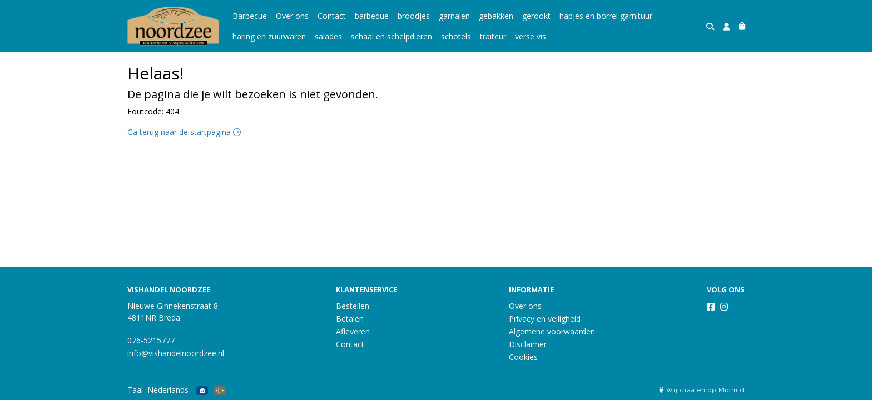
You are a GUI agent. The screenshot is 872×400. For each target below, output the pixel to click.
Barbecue (249, 16)
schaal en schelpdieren (391, 36)
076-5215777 (151, 340)
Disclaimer (528, 344)
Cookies (523, 357)
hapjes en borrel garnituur (605, 16)
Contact (332, 16)
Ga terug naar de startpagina (184, 132)
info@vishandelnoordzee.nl (175, 353)
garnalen (454, 16)
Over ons (292, 16)
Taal (135, 389)
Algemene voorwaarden (552, 331)
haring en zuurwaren (269, 36)
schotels (456, 36)
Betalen (350, 318)
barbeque (372, 16)
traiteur (493, 36)
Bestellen (352, 306)
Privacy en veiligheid (545, 318)
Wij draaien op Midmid (702, 390)
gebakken (496, 16)
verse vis (530, 36)
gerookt (536, 16)
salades (328, 36)
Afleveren (353, 331)
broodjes (414, 16)
